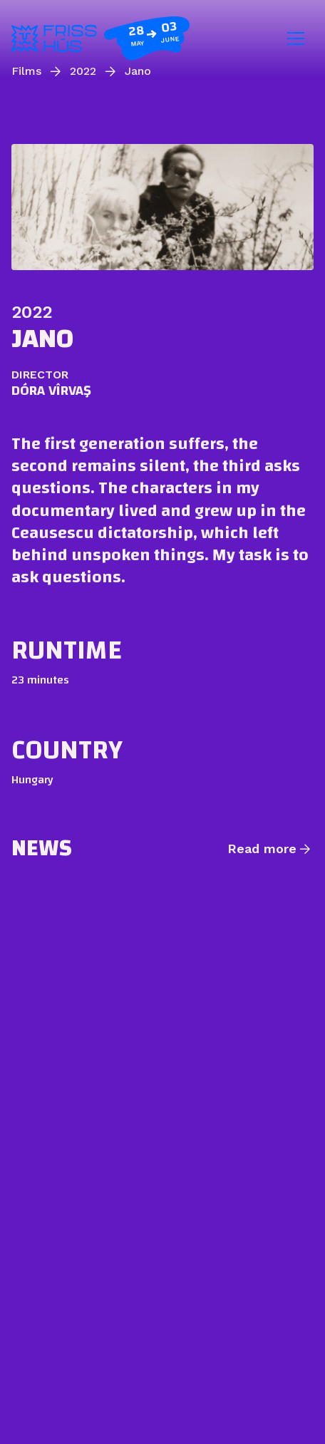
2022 (31, 312)
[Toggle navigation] (296, 38)
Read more (261, 848)
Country (67, 749)
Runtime (66, 650)
